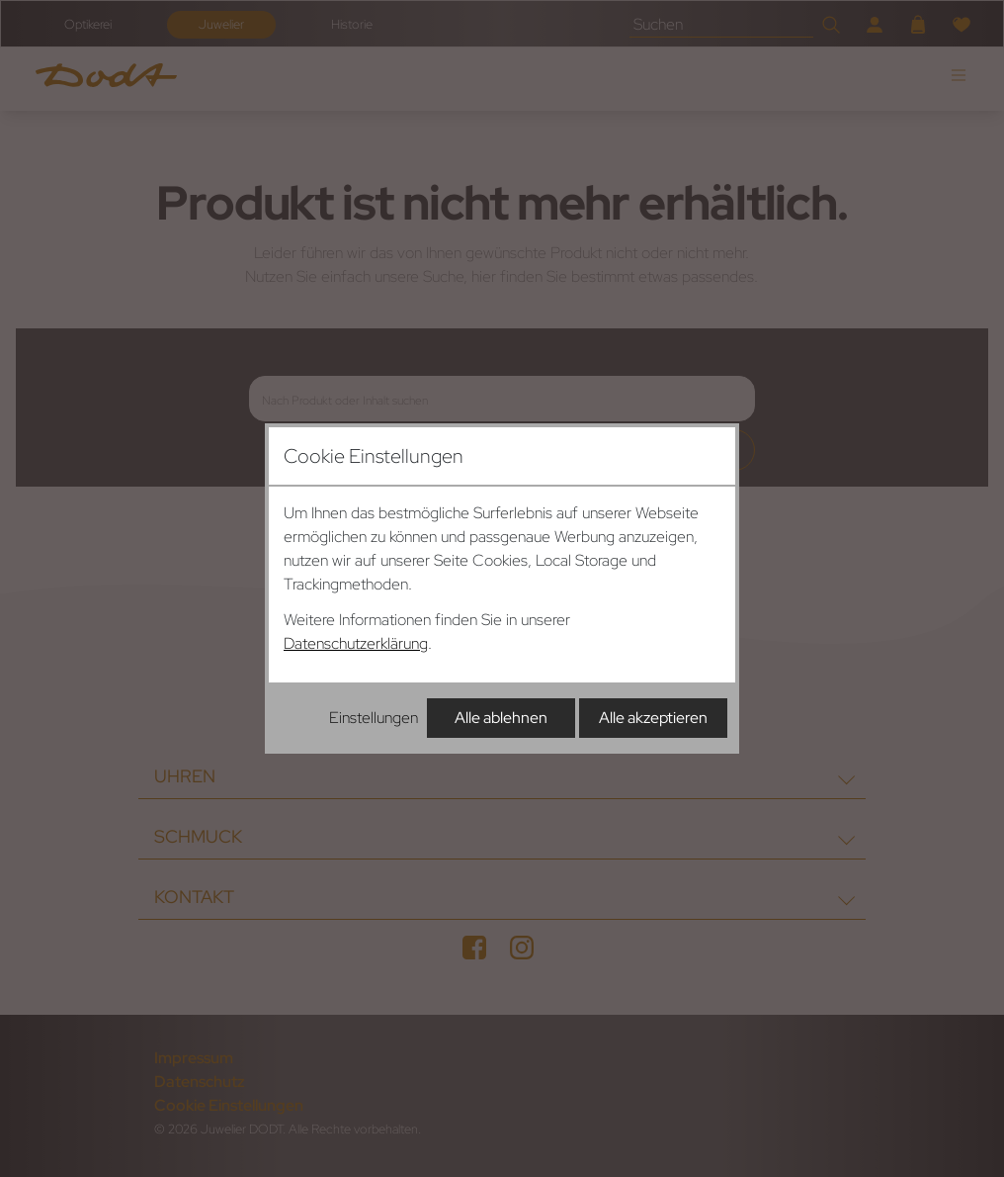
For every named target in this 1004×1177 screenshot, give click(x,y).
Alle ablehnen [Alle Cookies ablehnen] (501, 717)
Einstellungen (373, 717)
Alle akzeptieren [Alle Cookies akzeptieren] (653, 717)
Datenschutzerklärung (356, 643)
